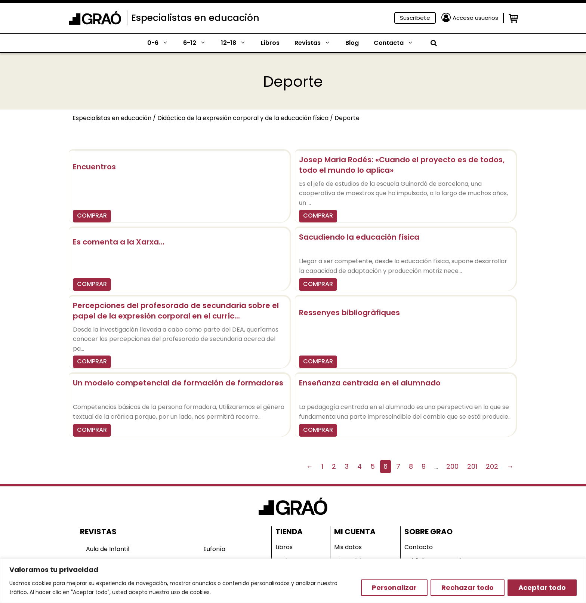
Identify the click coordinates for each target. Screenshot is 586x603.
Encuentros (94, 166)
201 (472, 466)
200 (452, 466)
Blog (352, 43)
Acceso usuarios (475, 18)
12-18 (237, 43)
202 (492, 466)
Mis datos (348, 547)
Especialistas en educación (195, 17)
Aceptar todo (542, 587)
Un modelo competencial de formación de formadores (178, 383)
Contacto (418, 547)
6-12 (198, 43)
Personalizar (394, 587)
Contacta (397, 43)
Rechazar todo (467, 587)
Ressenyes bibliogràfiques (349, 312)
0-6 (161, 43)
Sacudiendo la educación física (359, 237)
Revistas (316, 43)
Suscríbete (415, 18)
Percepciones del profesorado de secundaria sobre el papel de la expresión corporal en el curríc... (176, 310)
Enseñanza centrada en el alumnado (370, 383)
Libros (270, 43)
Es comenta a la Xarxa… (118, 242)
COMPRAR (92, 215)
